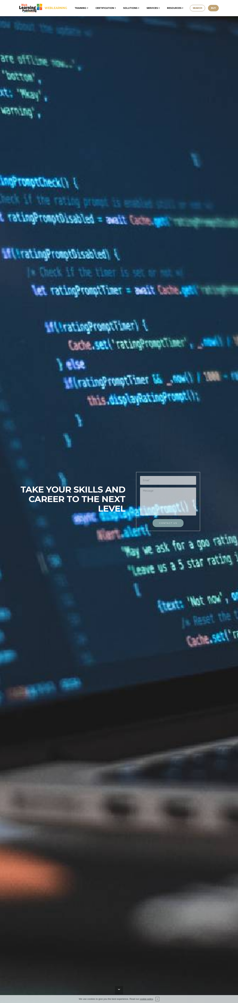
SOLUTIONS (129, 8)
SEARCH (197, 8)
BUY (214, 8)
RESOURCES (173, 8)
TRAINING (79, 8)
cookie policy (146, 999)
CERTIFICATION (104, 8)
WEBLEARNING (56, 8)
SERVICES (151, 8)
